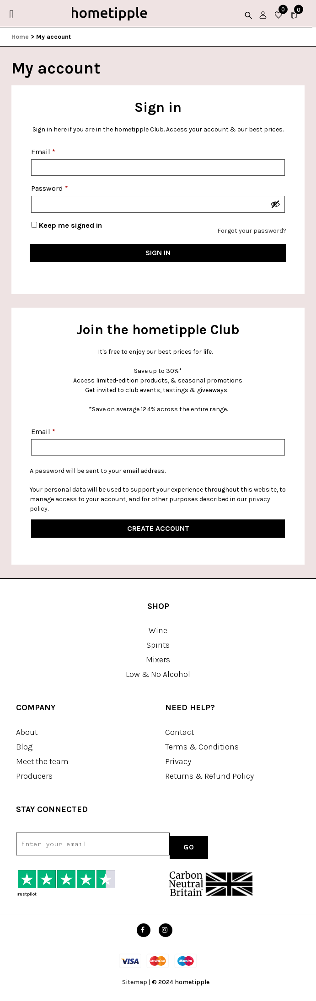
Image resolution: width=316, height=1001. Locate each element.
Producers (34, 776)
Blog (24, 746)
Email (43, 151)
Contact (179, 732)
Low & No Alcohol (158, 674)
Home (20, 37)
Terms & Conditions (202, 746)
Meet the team (42, 761)
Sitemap (134, 982)
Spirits (158, 645)
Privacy (178, 761)
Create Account (158, 528)
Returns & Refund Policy (209, 776)
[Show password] (275, 204)
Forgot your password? (251, 231)
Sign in (158, 252)
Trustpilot (26, 894)
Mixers (158, 659)
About (26, 732)
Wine (158, 630)
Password (49, 188)
